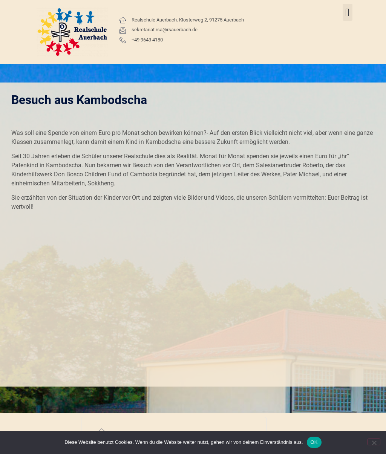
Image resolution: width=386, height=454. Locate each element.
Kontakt (290, 369)
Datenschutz (322, 369)
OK (314, 442)
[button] (347, 12)
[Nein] (374, 442)
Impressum (309, 386)
